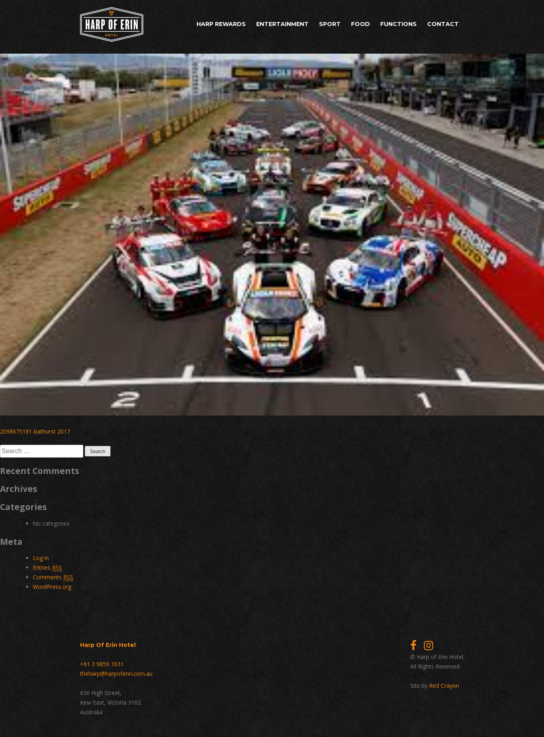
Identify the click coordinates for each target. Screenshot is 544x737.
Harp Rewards (221, 24)
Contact (443, 24)
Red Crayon (444, 685)
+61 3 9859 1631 (102, 664)
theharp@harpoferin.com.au (116, 673)
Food (360, 24)
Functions (398, 24)
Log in (41, 558)
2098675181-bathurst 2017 (35, 431)
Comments (53, 577)
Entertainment (282, 24)
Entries (47, 568)
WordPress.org (52, 586)
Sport (330, 24)
